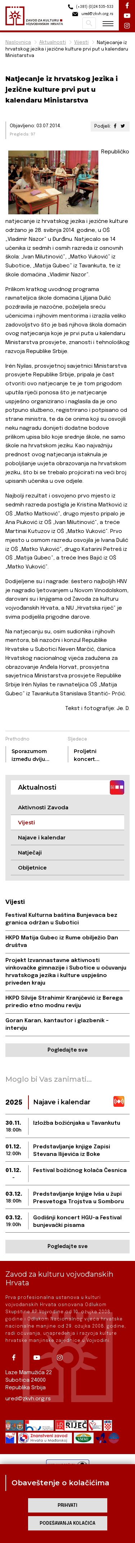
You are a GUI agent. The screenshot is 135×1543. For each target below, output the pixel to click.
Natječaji (30, 852)
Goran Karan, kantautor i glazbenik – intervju (57, 1024)
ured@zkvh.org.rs (28, 1399)
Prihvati (67, 1505)
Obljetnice (32, 867)
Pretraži (89, 23)
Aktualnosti (52, 42)
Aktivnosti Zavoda (43, 807)
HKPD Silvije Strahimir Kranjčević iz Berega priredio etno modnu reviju (64, 1002)
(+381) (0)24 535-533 (89, 7)
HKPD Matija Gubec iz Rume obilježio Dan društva (61, 941)
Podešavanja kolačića (67, 1523)
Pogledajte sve (67, 1050)
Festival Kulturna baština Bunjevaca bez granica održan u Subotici (61, 919)
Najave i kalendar (42, 837)
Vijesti (81, 42)
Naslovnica (18, 42)
